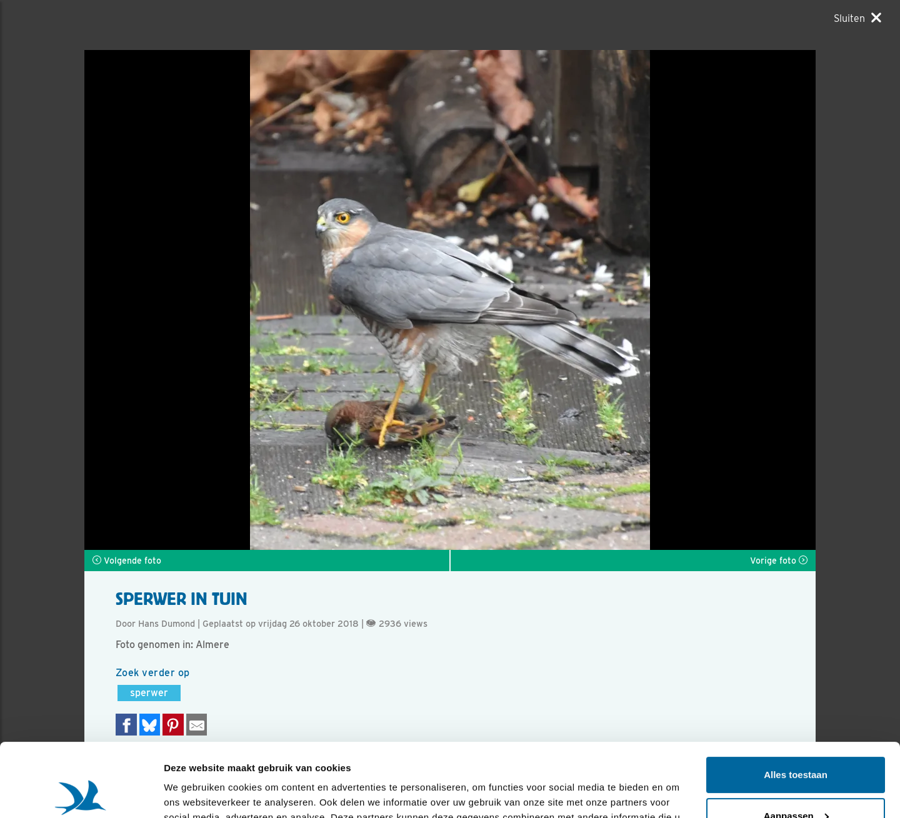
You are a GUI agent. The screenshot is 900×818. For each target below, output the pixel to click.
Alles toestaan (796, 701)
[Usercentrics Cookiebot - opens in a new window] (81, 793)
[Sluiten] (857, 18)
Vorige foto (779, 561)
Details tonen (193, 793)
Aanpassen (796, 742)
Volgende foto (126, 561)
